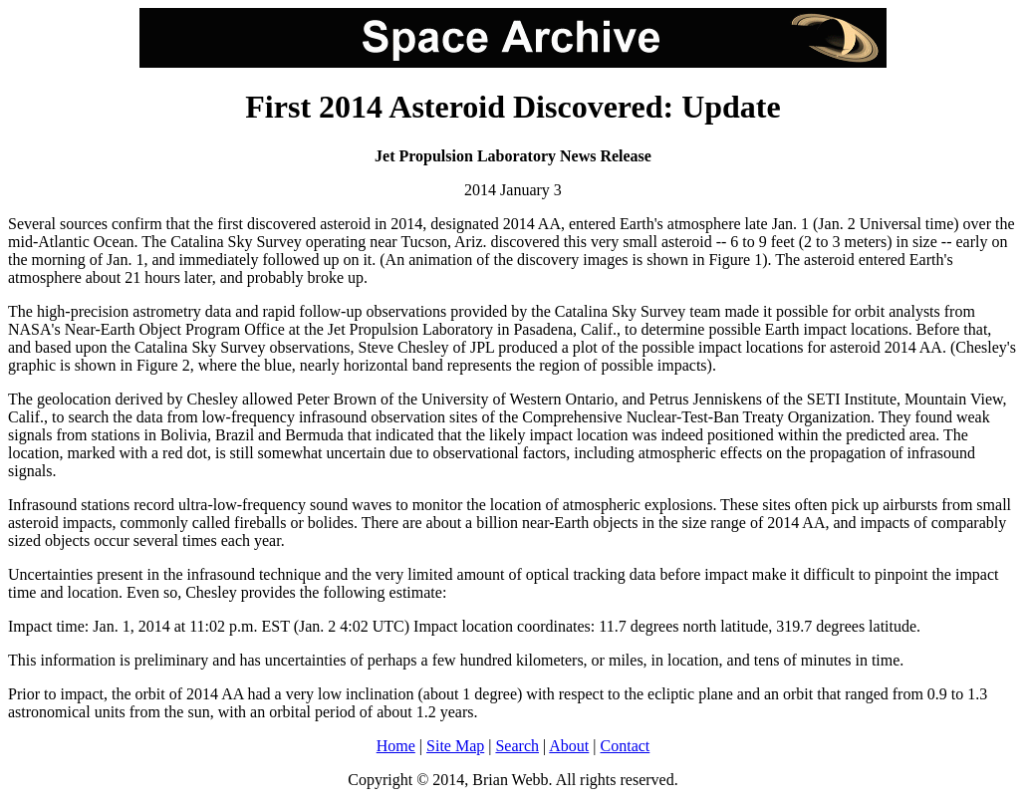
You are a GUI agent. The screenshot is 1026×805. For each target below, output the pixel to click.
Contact (625, 745)
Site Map (455, 745)
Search (517, 745)
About (569, 745)
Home (396, 745)
